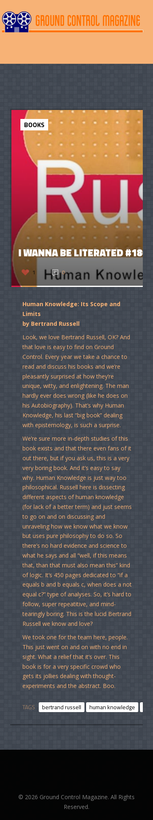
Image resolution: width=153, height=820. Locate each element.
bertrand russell (61, 707)
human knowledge (112, 707)
